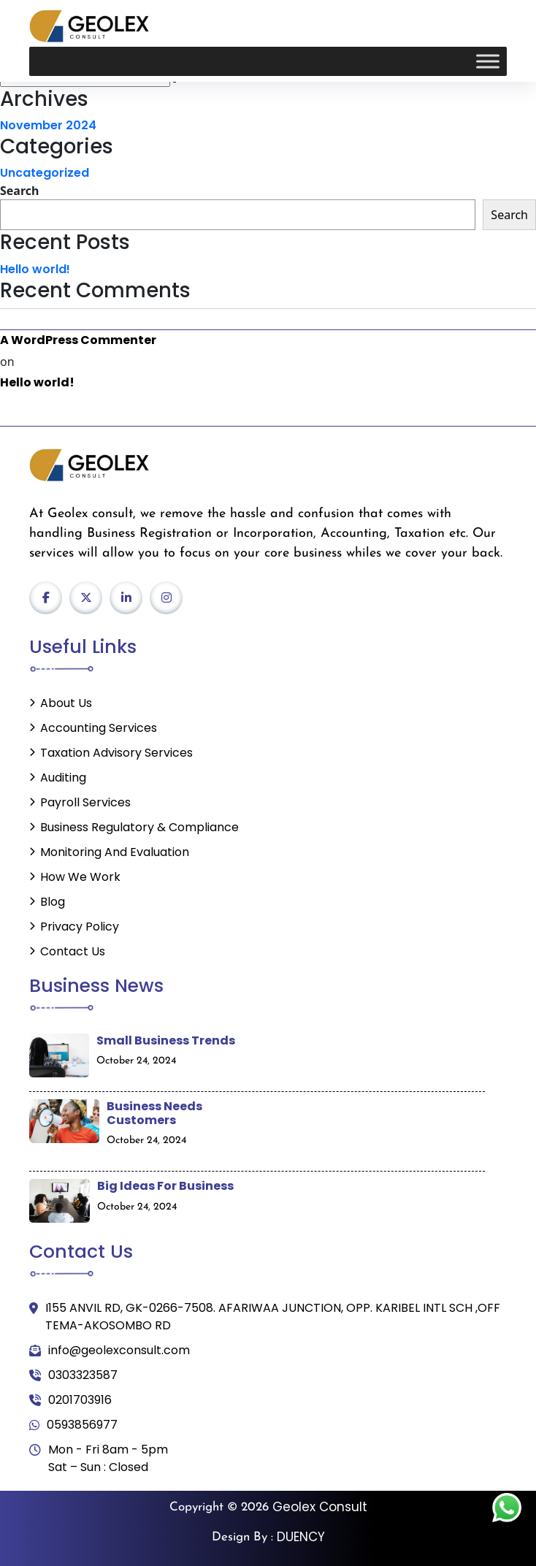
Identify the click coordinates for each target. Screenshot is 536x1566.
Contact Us (72, 951)
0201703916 (70, 1400)
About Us (66, 703)
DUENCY (301, 1537)
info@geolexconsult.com (109, 1350)
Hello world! (35, 269)
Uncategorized (44, 172)
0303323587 (73, 1375)
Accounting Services (98, 727)
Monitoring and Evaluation (114, 852)
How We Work (80, 876)
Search (19, 191)
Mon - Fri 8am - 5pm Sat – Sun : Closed (98, 1458)
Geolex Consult (319, 1507)
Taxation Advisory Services (116, 752)
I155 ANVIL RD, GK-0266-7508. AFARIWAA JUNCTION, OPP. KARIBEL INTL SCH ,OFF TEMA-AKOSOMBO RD (264, 1316)
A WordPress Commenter (78, 340)
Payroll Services (85, 802)
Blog (52, 901)
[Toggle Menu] (487, 62)
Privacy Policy (79, 926)
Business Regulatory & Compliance (139, 827)
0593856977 (73, 1425)
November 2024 (48, 125)
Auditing (63, 777)
